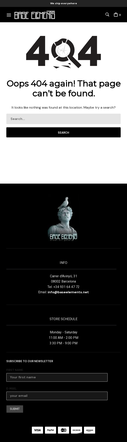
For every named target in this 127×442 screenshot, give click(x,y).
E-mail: (11, 388)
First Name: (15, 370)
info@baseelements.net (68, 292)
